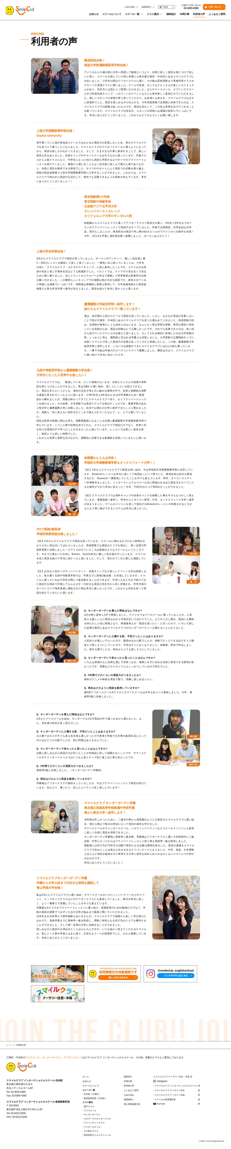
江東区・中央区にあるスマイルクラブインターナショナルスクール (21, 11)
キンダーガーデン (51, 1057)
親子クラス (89, 1106)
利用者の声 (198, 14)
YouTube (161, 1104)
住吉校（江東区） (92, 1094)
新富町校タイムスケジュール (97, 1135)
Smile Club (21, 1067)
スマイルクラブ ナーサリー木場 (170, 1095)
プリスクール (32, 1057)
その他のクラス (91, 1131)
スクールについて (111, 14)
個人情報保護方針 (132, 1104)
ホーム (86, 1076)
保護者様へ (146, 7)
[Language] (166, 7)
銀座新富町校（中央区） (95, 1098)
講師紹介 (170, 14)
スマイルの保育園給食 (165, 1099)
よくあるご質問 (216, 14)
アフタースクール (73, 1057)
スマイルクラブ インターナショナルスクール (176, 1086)
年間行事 (184, 14)
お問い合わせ (214, 7)
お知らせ (93, 14)
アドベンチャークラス (94, 1123)
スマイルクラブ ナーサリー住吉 (170, 1090)
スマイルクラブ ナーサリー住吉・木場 (171, 1076)
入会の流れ (129, 7)
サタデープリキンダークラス (97, 1119)
